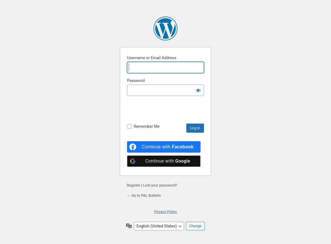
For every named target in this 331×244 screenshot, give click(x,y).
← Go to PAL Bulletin (144, 195)
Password (136, 80)
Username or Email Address (151, 58)
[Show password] (198, 90)
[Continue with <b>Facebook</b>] (164, 147)
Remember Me (147, 126)
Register (133, 185)
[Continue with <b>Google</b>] (164, 161)
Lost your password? (160, 185)
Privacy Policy (165, 212)
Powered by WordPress (165, 28)
